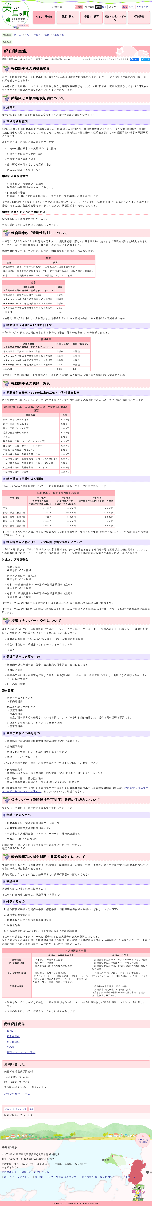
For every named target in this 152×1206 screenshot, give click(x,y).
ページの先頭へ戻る (143, 1141)
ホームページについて (17, 1177)
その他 (11, 1047)
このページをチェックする (16, 1109)
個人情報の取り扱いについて (99, 1177)
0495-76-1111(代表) (20, 1159)
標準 (104, 6)
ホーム (17, 35)
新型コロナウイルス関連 (21, 1052)
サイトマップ (128, 1177)
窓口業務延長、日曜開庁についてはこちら (25, 1172)
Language (143, 6)
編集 (31, 1109)
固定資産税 (13, 1036)
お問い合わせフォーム (17, 1094)
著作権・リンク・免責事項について (56, 1177)
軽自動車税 (58, 35)
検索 (80, 7)
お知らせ (12, 1031)
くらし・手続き (33, 35)
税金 (47, 35)
